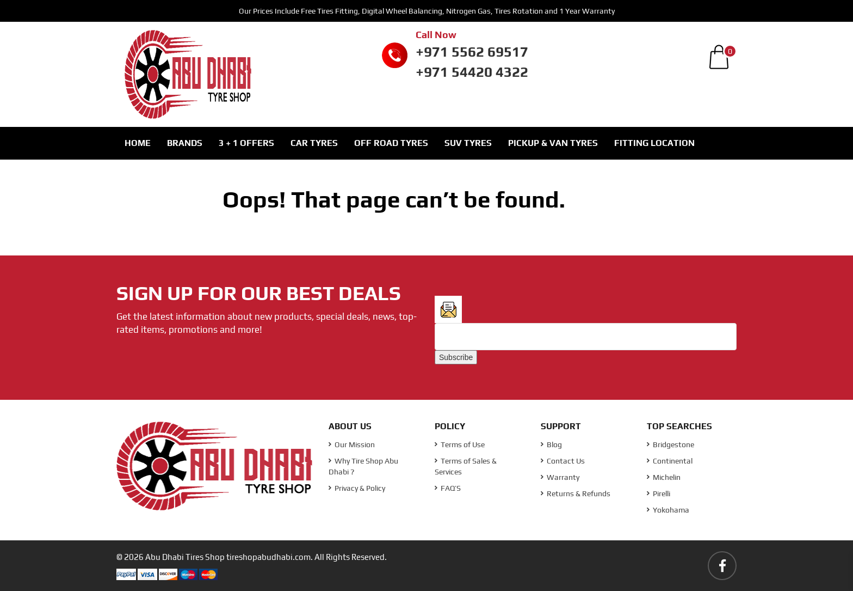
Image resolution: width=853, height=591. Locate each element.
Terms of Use (460, 444)
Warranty (560, 477)
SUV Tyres (468, 143)
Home (138, 143)
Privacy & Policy (357, 488)
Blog (551, 444)
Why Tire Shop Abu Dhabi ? (363, 466)
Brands (184, 143)
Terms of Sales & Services (466, 466)
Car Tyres (314, 143)
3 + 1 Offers (246, 143)
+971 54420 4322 (472, 72)
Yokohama (668, 509)
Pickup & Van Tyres (553, 143)
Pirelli (658, 493)
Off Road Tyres (391, 143)
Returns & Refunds (575, 493)
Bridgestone (670, 444)
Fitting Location (654, 143)
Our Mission (352, 444)
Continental (670, 460)
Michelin (664, 477)
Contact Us (563, 460)
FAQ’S (448, 488)
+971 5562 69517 (472, 52)
